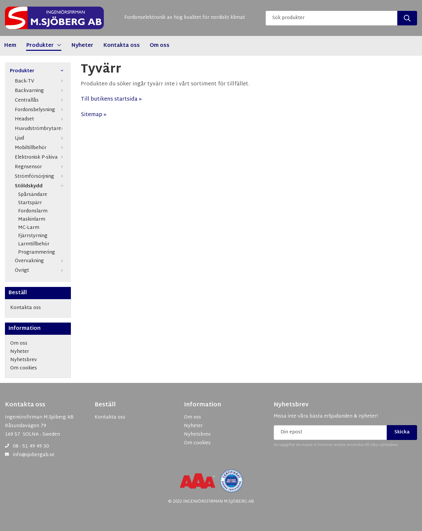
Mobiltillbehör (40, 147)
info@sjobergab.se (33, 455)
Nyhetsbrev (291, 405)
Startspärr (30, 203)
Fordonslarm (32, 211)
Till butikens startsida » (111, 99)
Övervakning (40, 261)
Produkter (38, 71)
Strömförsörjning (40, 176)
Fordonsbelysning (40, 110)
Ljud (40, 138)
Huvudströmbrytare (40, 128)
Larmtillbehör (33, 244)
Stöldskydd (40, 186)
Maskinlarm (31, 220)
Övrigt (40, 270)
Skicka (401, 432)
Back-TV (40, 81)
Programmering (36, 253)
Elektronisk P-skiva (40, 157)
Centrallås (40, 100)
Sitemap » (93, 115)
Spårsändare (32, 195)
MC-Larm (28, 228)
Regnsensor (40, 167)
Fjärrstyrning (32, 236)
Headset (40, 119)
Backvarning (40, 90)
